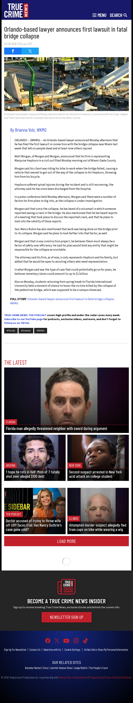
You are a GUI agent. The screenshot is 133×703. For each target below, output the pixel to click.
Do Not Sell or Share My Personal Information (106, 649)
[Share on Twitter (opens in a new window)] (30, 51)
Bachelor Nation (33, 667)
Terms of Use (111, 677)
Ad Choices (125, 677)
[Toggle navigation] (99, 15)
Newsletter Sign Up (66, 617)
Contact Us (35, 649)
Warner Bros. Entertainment (73, 677)
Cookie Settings (72, 649)
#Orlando (26, 330)
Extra (45, 667)
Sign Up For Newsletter (15, 649)
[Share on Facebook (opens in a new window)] (12, 51)
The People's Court (98, 667)
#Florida (11, 330)
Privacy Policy (96, 677)
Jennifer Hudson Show (61, 667)
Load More (66, 541)
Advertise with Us (52, 649)
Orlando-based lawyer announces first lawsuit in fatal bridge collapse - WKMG (62, 301)
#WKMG (41, 330)
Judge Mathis (80, 667)
